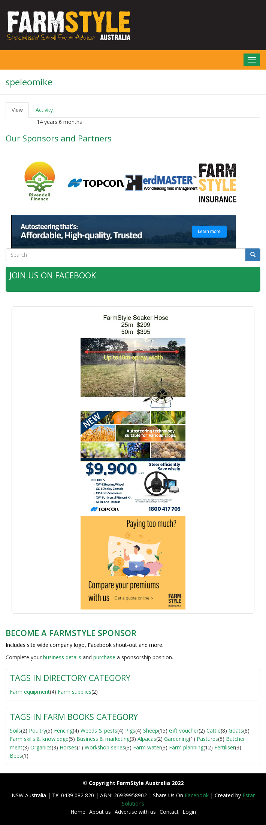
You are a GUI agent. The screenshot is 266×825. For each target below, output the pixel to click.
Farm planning (186, 747)
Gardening (176, 738)
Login (189, 811)
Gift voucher (184, 730)
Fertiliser (224, 747)
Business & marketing (103, 738)
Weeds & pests (99, 730)
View (20, 112)
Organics (41, 747)
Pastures (207, 738)
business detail (61, 656)
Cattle (213, 730)
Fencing (63, 730)
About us (100, 811)
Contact (169, 811)
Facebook (197, 794)
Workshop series (105, 747)
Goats (236, 730)
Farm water (147, 747)
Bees (16, 755)
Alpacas (146, 738)
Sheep (150, 730)
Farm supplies (74, 691)
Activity (44, 109)
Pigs (130, 730)
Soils (15, 730)
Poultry (37, 730)
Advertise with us (135, 811)
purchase (104, 656)
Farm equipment (30, 691)
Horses (68, 747)
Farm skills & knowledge (39, 738)
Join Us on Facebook (52, 275)
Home (77, 811)
